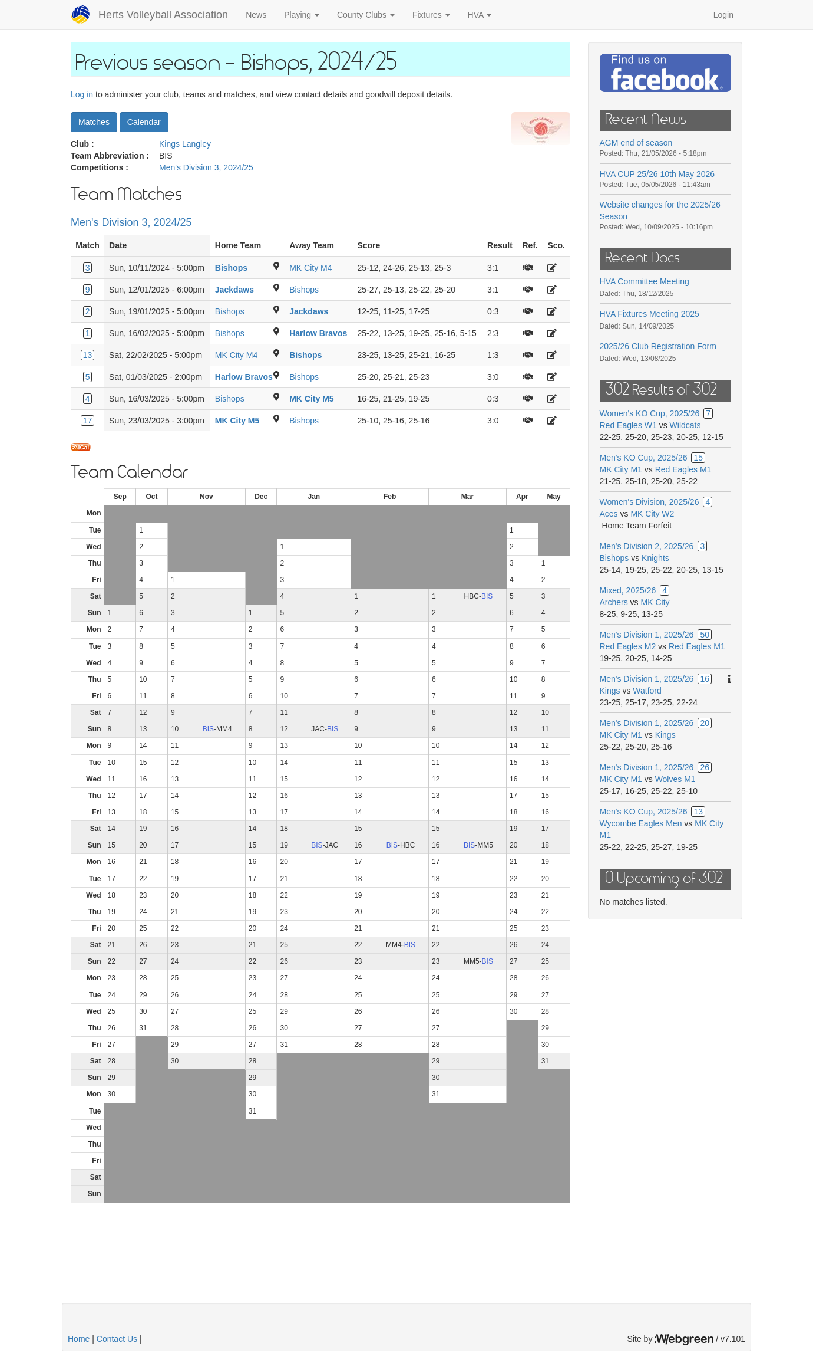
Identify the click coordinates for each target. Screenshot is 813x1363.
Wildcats (685, 425)
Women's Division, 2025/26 (649, 502)
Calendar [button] (144, 122)
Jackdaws (234, 289)
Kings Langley (185, 144)
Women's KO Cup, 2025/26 (650, 413)
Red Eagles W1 (628, 425)
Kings (610, 690)
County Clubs (366, 14)
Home (79, 1339)
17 (87, 420)
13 (87, 355)
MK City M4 (310, 267)
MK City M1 (621, 469)
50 (704, 634)
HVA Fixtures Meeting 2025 (649, 313)
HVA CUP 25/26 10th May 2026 (657, 174)
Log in (82, 94)
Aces (609, 513)
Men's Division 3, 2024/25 (206, 167)
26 (704, 767)
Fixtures (431, 14)
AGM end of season (636, 142)
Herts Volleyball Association (163, 15)
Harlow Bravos (318, 333)
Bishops (231, 267)
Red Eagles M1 (683, 469)
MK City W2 (652, 513)
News (256, 14)
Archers (614, 602)
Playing (301, 14)
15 (698, 457)
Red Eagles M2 (628, 646)
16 (704, 679)
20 (704, 723)
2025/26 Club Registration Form (658, 346)
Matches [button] (94, 122)
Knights (655, 558)
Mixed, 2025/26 (628, 590)
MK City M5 (311, 398)
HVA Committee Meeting (644, 281)
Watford (647, 690)
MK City (655, 602)
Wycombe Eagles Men (641, 823)
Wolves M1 (675, 779)
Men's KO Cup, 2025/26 (644, 457)
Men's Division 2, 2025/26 (647, 546)
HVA (480, 14)
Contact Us (117, 1339)
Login (723, 14)
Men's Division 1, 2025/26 (647, 634)
